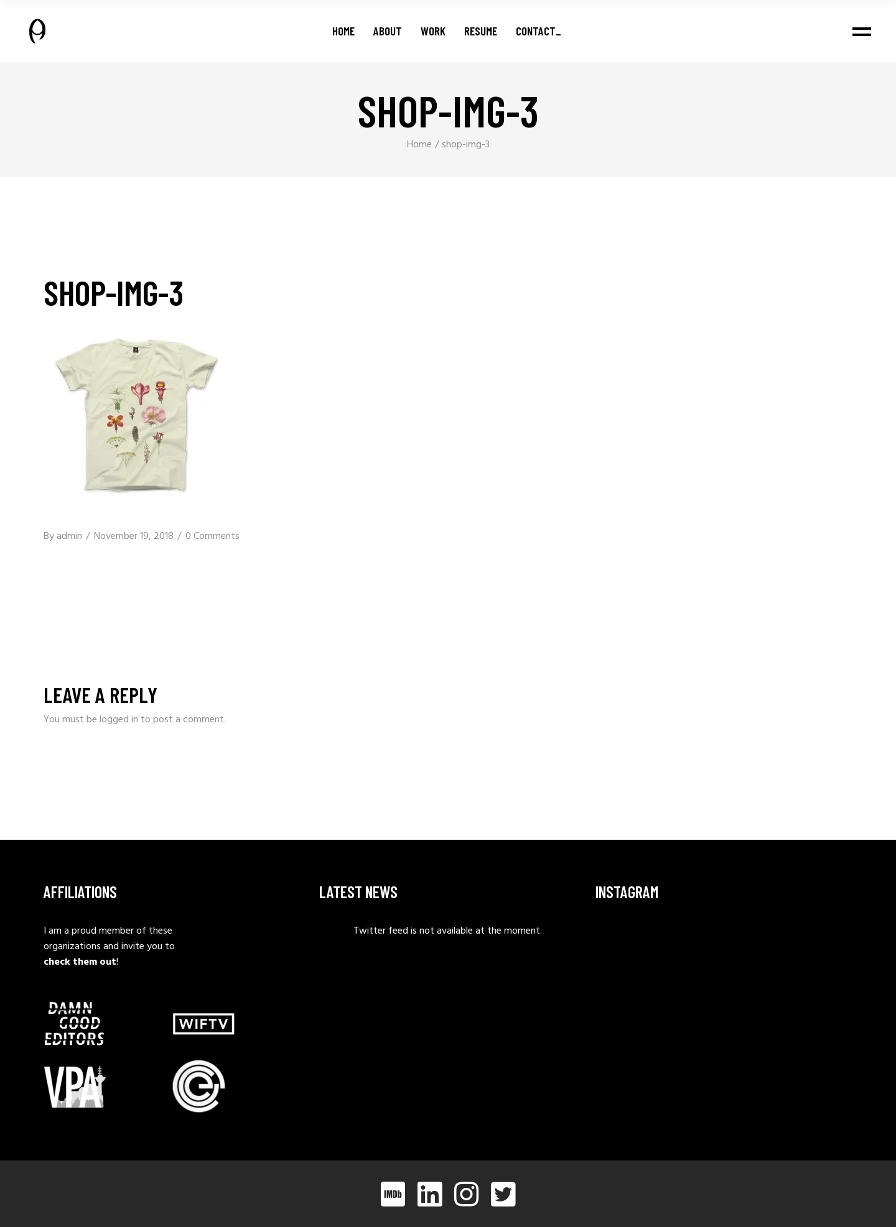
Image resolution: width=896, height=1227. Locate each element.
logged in (119, 720)
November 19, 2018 (134, 536)
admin (69, 536)
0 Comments (212, 536)
